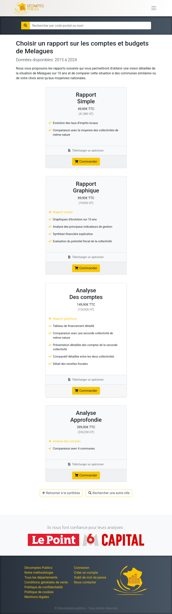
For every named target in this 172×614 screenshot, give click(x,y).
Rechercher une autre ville (109, 493)
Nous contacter (85, 582)
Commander (86, 161)
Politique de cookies (38, 592)
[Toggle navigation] (153, 8)
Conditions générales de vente (46, 582)
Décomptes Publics (38, 568)
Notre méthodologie (38, 572)
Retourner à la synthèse (61, 493)
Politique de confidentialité (43, 587)
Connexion (81, 568)
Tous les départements (40, 577)
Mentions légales (36, 597)
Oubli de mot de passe (90, 577)
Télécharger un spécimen (86, 150)
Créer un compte (86, 572)
